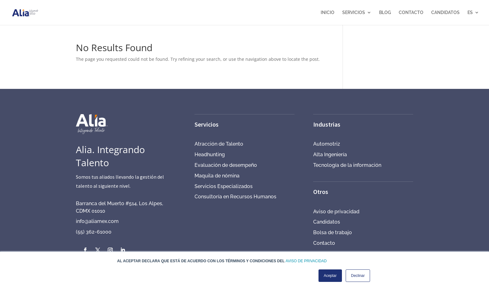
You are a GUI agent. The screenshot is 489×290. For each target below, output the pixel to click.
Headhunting (210, 154)
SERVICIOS (353, 12)
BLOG (385, 12)
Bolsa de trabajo (332, 232)
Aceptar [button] (330, 275)
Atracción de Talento (219, 144)
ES (470, 12)
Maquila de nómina (217, 176)
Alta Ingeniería (330, 154)
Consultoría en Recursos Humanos (235, 197)
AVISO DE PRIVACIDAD (306, 261)
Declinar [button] (358, 275)
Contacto (324, 243)
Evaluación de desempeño (226, 165)
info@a (83, 221)
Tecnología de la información (347, 165)
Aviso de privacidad (336, 212)
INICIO (327, 12)
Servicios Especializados (224, 186)
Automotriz (326, 144)
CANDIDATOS (445, 12)
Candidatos (326, 222)
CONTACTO (411, 12)
